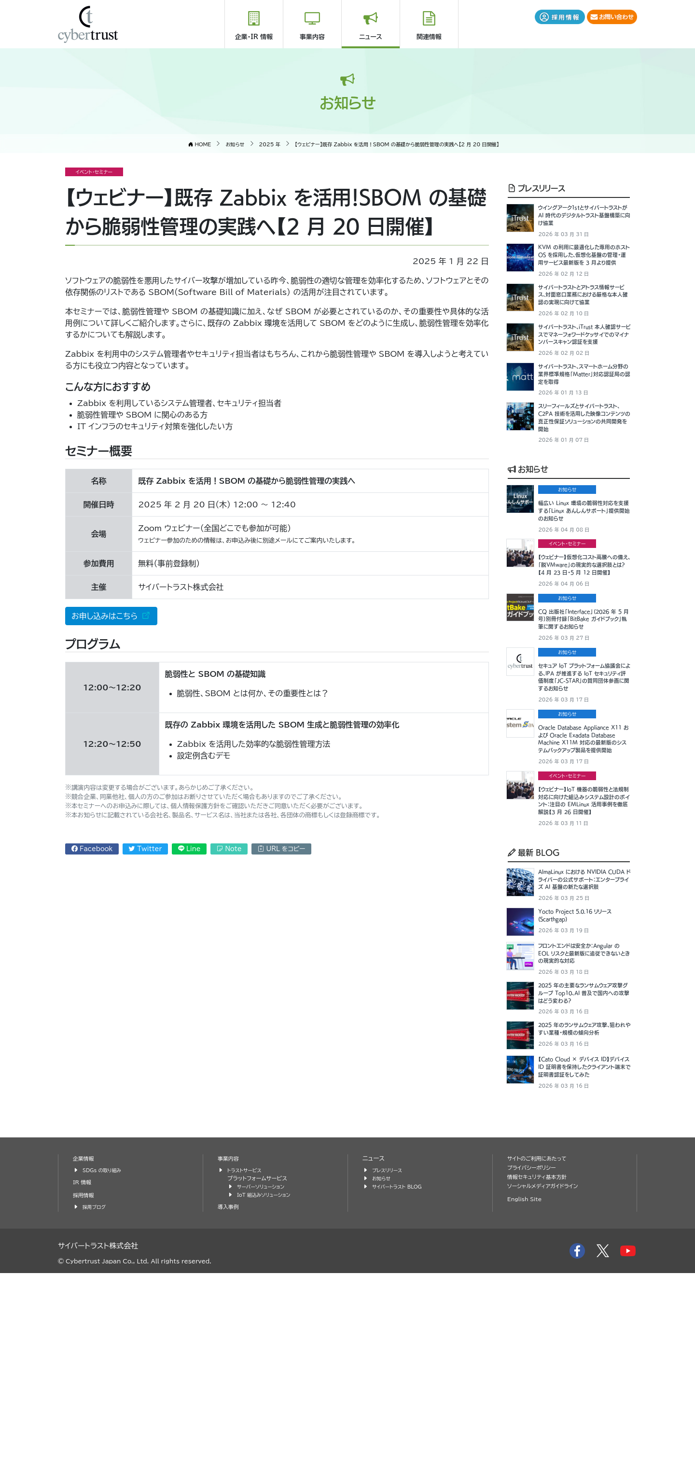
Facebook (92, 849)
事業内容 (312, 37)
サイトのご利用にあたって (541, 1357)
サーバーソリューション (264, 1384)
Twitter (145, 849)
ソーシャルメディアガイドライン (548, 1384)
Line (189, 849)
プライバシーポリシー (535, 1366)
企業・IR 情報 (254, 37)
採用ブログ (96, 1405)
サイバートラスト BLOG (401, 1384)
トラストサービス (247, 1368)
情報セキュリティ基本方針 (541, 1375)
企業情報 (85, 1357)
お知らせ (528, 537)
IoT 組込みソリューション (268, 1393)
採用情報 (85, 1393)
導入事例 (230, 1405)
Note (229, 849)
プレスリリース (536, 188)
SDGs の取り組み (105, 1368)
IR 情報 (83, 1380)
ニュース (370, 37)
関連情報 (429, 37)
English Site (527, 1397)
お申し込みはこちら (105, 616)
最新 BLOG (534, 991)
